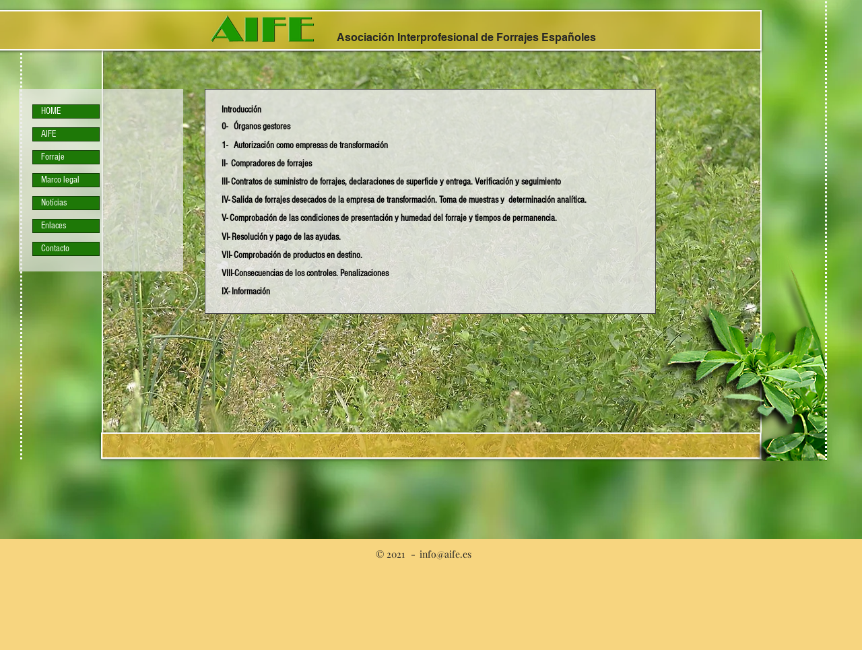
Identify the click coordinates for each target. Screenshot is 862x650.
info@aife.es (445, 554)
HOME (51, 111)
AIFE (48, 134)
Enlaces (53, 225)
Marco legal (60, 179)
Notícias (54, 202)
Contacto (55, 248)
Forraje (53, 157)
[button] (256, 125)
